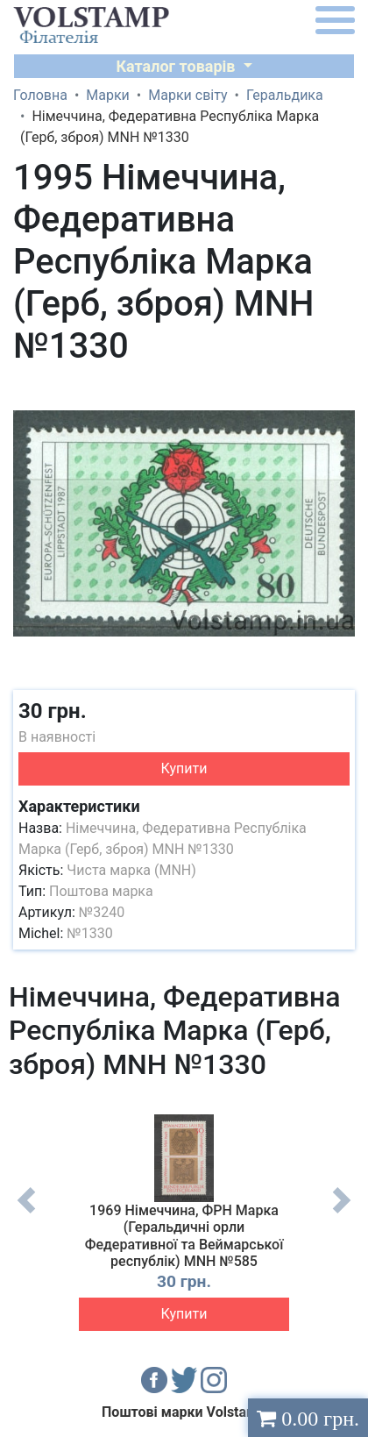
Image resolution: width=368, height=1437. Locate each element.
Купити (184, 768)
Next (342, 1213)
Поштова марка (101, 891)
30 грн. (52, 711)
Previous (26, 1213)
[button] (339, 390)
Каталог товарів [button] (177, 66)
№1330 (89, 933)
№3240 (101, 912)
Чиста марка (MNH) (131, 870)
